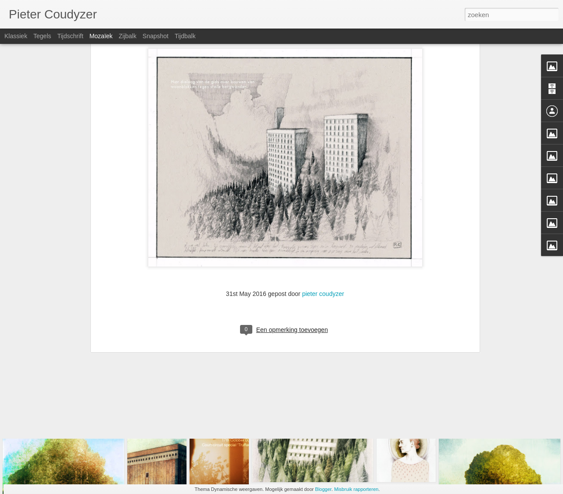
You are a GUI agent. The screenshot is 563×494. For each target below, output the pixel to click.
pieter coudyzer (323, 212)
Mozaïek (101, 36)
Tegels (42, 36)
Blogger (323, 489)
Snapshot (156, 36)
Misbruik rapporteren (356, 489)
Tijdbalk (185, 36)
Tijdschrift (70, 36)
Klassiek (15, 36)
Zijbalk (127, 36)
